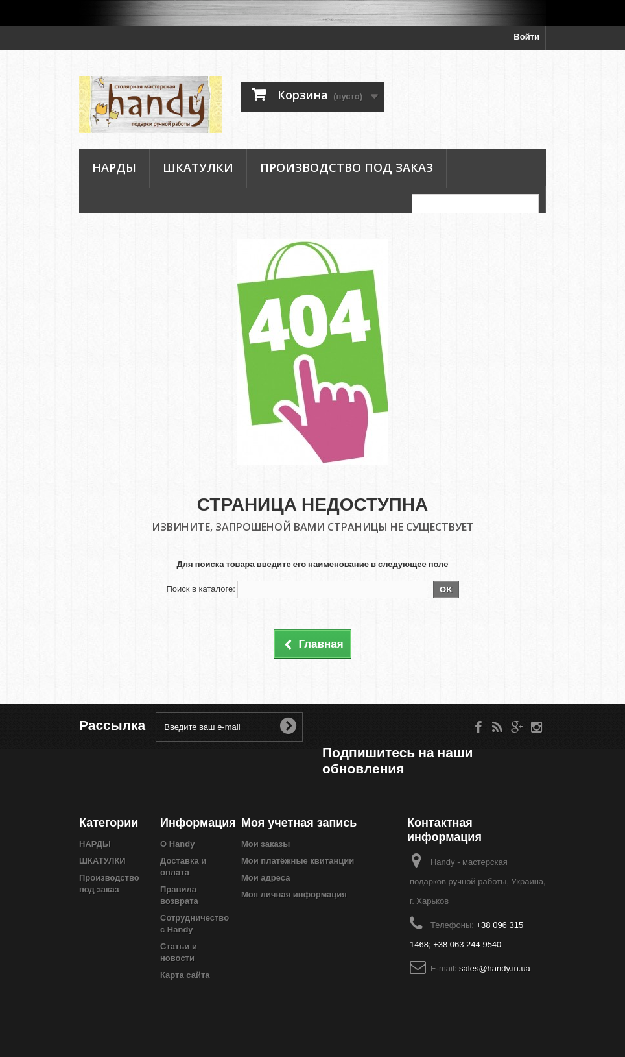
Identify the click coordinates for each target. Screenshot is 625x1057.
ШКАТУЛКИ (198, 167)
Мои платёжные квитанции (297, 861)
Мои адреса (265, 877)
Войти (526, 37)
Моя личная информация (294, 894)
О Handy (177, 844)
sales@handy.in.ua (494, 968)
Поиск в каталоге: (200, 589)
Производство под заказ (346, 167)
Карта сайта (185, 975)
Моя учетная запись (299, 822)
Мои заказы (265, 844)
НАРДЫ (114, 167)
